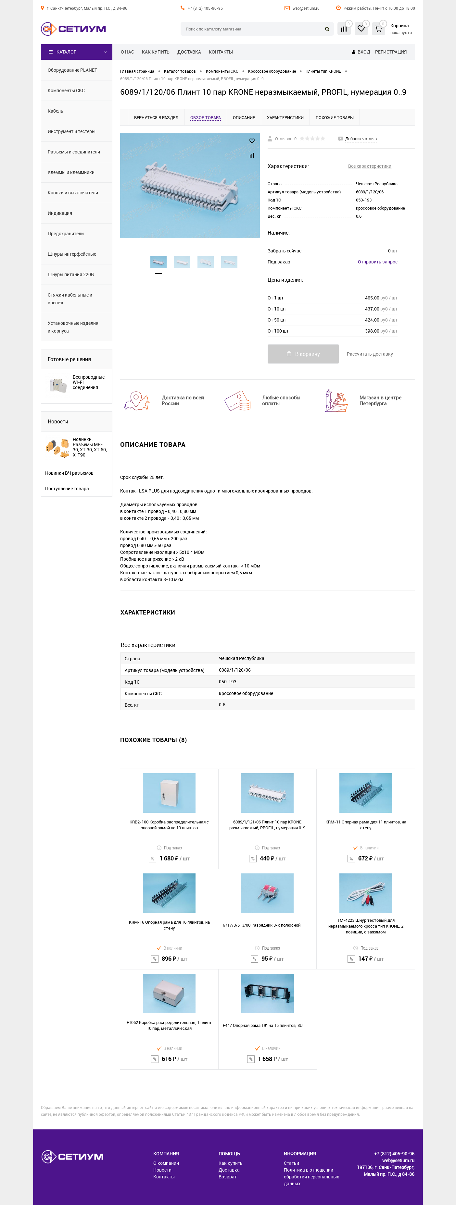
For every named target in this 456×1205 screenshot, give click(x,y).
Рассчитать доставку (370, 354)
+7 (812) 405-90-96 (205, 8)
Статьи (291, 1163)
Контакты (221, 52)
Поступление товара (67, 488)
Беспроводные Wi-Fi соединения (89, 382)
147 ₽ (366, 962)
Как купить (156, 52)
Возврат (228, 1177)
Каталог (62, 52)
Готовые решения (69, 359)
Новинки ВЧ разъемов (69, 473)
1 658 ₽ (268, 1063)
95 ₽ (267, 962)
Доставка (189, 52)
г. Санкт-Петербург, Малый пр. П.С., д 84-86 (87, 8)
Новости (58, 421)
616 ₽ (169, 1063)
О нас (127, 52)
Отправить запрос (378, 262)
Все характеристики (369, 166)
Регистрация (391, 52)
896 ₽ (169, 962)
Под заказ (169, 848)
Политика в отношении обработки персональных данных (311, 1177)
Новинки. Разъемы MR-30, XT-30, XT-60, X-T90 (90, 447)
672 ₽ (366, 862)
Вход (364, 52)
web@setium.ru (306, 8)
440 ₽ (267, 862)
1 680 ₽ (169, 862)
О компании (166, 1163)
